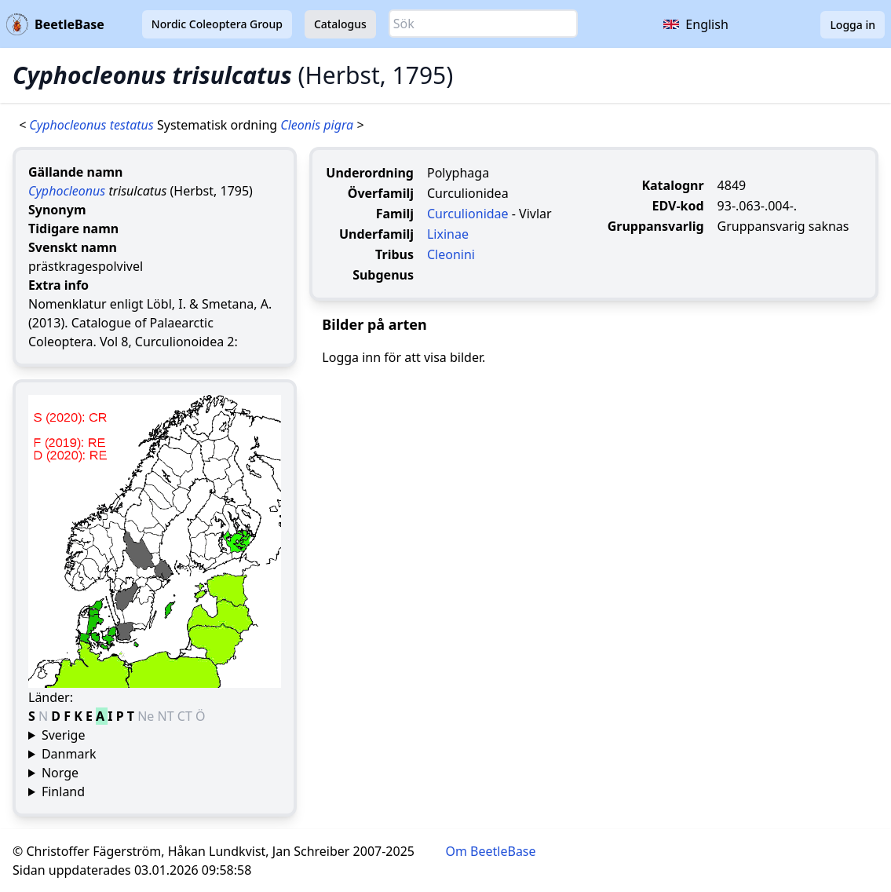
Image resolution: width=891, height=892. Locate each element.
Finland (63, 791)
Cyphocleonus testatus (93, 124)
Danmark (69, 753)
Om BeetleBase (491, 851)
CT (186, 716)
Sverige (64, 735)
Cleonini (451, 254)
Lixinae (448, 234)
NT (167, 716)
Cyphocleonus (66, 190)
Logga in (852, 24)
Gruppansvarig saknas (783, 226)
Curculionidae (468, 213)
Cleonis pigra (318, 124)
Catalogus (340, 23)
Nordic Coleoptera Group (217, 23)
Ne (147, 716)
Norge (60, 772)
